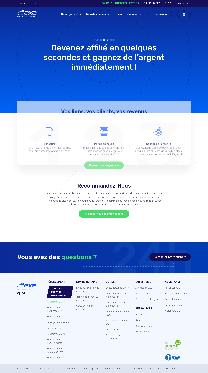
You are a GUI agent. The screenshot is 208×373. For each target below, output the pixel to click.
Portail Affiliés (142, 331)
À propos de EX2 (143, 288)
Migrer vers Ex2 (172, 311)
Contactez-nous (173, 299)
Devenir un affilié (104, 40)
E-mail (118, 14)
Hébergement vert (56, 302)
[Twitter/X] (23, 294)
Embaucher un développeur (113, 337)
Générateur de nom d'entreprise (115, 304)
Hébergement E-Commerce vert (55, 350)
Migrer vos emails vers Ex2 (117, 322)
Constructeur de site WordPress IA (116, 295)
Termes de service (113, 368)
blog (168, 3)
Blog (137, 320)
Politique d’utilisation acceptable (82, 368)
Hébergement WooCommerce (54, 341)
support (181, 3)
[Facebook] (18, 294)
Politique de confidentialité (140, 368)
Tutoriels (139, 314)
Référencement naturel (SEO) (117, 313)
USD (32, 3)
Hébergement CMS (56, 334)
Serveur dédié (54, 328)
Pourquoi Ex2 (152, 3)
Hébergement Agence (58, 322)
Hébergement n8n (56, 357)
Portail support (172, 288)
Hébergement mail (56, 316)
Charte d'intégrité (167, 368)
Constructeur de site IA (117, 288)
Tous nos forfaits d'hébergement (60, 292)
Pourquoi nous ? (143, 293)
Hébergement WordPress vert (54, 309)
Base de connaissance (176, 293)
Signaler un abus (173, 305)
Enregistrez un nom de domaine (87, 289)
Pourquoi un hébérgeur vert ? (120, 3)
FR (21, 3)
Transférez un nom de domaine (87, 298)
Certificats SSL (113, 329)
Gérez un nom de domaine (85, 307)
